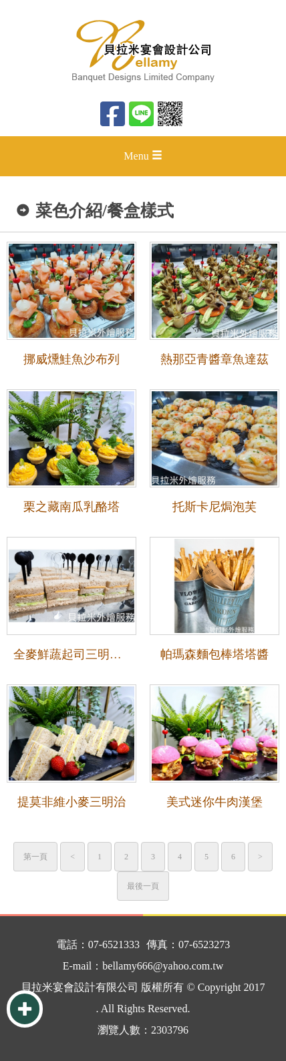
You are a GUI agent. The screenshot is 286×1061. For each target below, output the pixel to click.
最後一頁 (143, 886)
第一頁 (35, 856)
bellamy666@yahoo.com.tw (162, 966)
